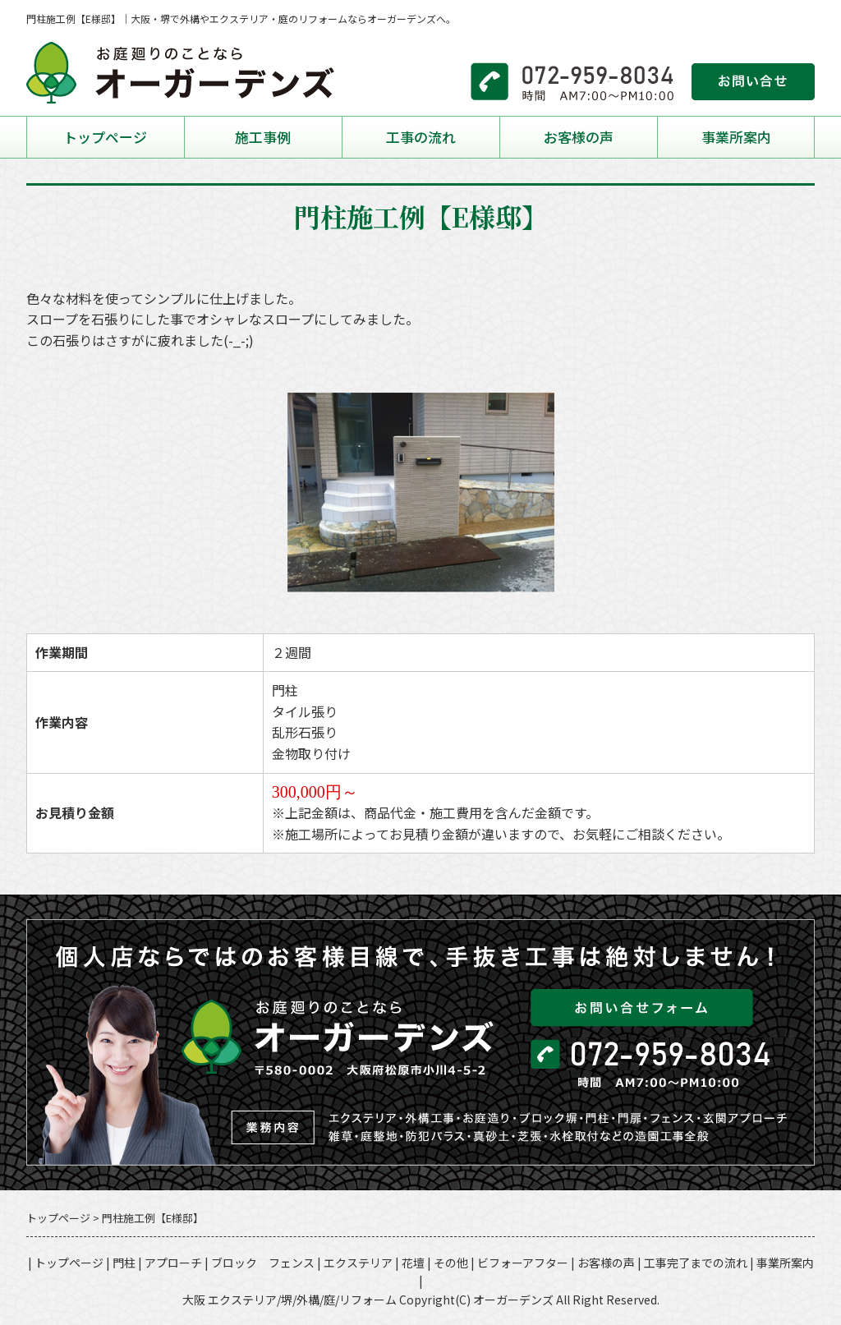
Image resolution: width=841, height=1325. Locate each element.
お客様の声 (579, 137)
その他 (451, 1262)
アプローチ (173, 1262)
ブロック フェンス (263, 1262)
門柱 (124, 1262)
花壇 (413, 1262)
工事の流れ (421, 137)
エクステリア (358, 1262)
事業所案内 (736, 137)
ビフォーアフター (522, 1262)
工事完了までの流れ (695, 1262)
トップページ (105, 137)
